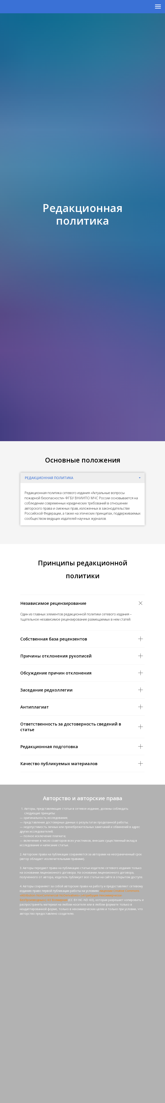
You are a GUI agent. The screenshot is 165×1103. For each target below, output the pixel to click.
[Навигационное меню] (158, 7)
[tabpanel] (82, 504)
